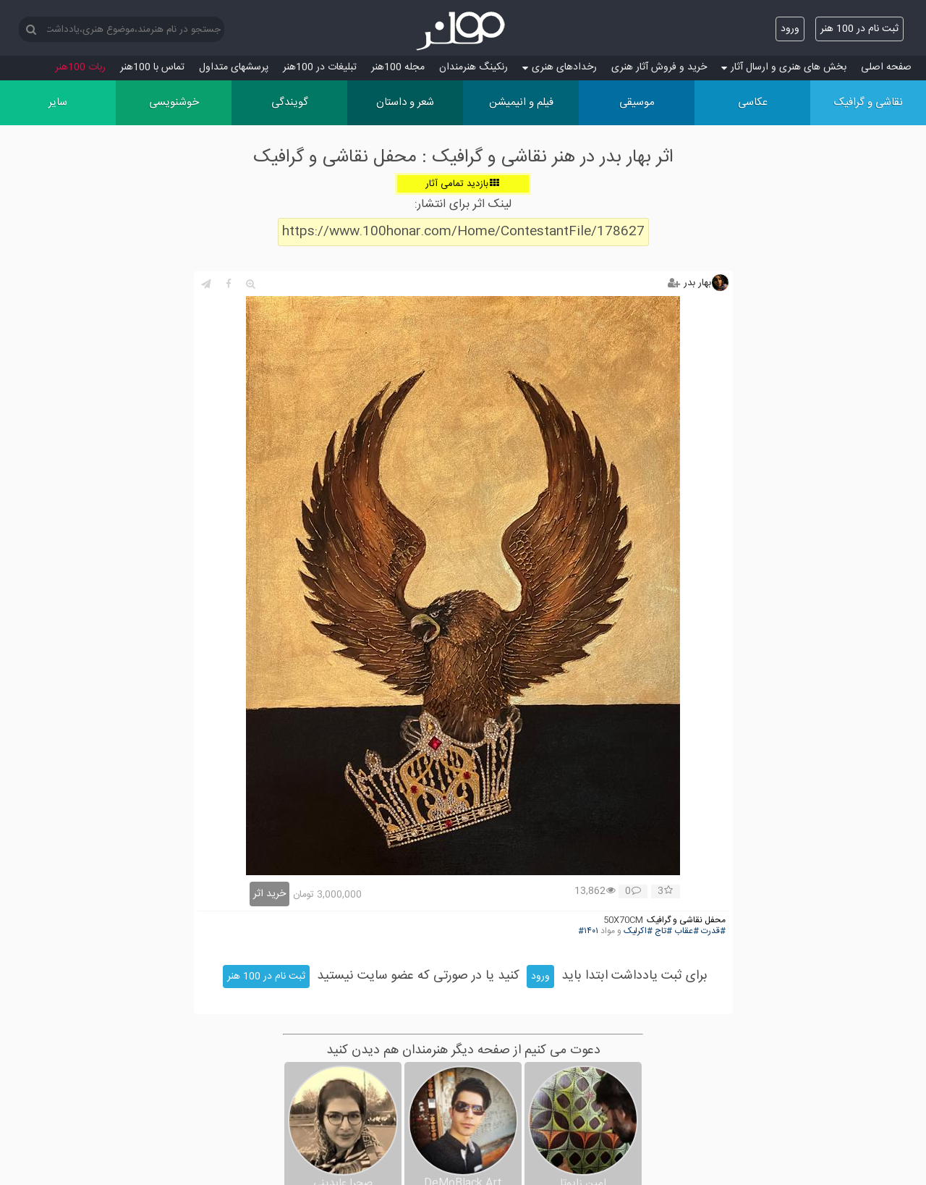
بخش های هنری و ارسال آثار (783, 67)
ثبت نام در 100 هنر (859, 29)
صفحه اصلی (886, 67)
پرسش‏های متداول (233, 67)
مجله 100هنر (398, 67)
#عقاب (686, 931)
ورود (790, 29)
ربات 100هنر (80, 67)
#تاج (663, 931)
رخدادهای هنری (559, 67)
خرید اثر (269, 894)
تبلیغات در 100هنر (320, 67)
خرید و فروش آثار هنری (659, 67)
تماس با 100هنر (152, 67)
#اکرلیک (638, 931)
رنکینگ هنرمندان (473, 67)
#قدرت (713, 931)
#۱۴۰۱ (588, 931)
